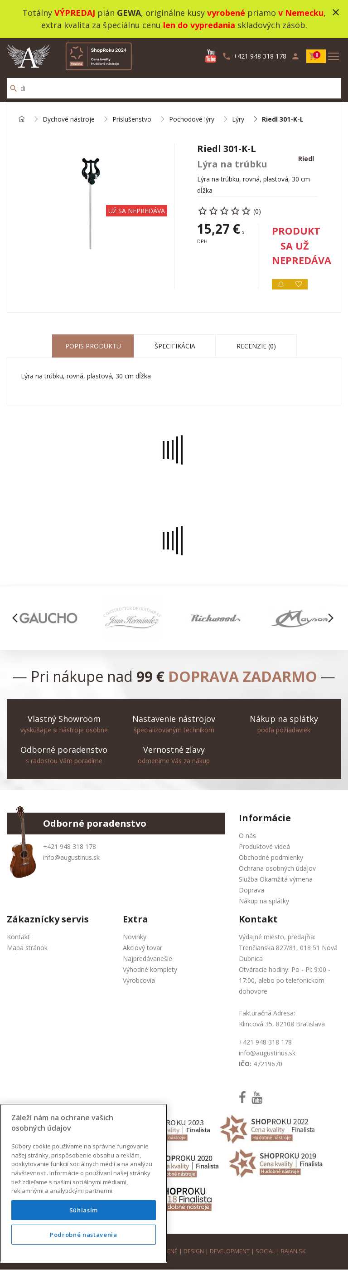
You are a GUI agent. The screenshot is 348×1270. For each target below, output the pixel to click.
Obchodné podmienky (271, 857)
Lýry (238, 119)
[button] (17, 618)
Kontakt (18, 937)
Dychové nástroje (69, 119)
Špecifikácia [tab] (175, 346)
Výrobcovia (139, 980)
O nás (247, 836)
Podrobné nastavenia (83, 1235)
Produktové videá (264, 847)
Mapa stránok (27, 948)
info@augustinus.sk (71, 857)
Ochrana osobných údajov (277, 868)
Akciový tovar (142, 948)
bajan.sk (293, 1251)
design (194, 1251)
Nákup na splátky (264, 901)
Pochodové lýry (191, 119)
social (266, 1251)
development (230, 1251)
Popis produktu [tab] (93, 346)
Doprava (251, 890)
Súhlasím (83, 1210)
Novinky (134, 937)
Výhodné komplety (150, 970)
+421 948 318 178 (69, 847)
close (335, 12)
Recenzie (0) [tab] (256, 346)
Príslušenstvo (131, 119)
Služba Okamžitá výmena (276, 879)
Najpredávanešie (147, 959)
